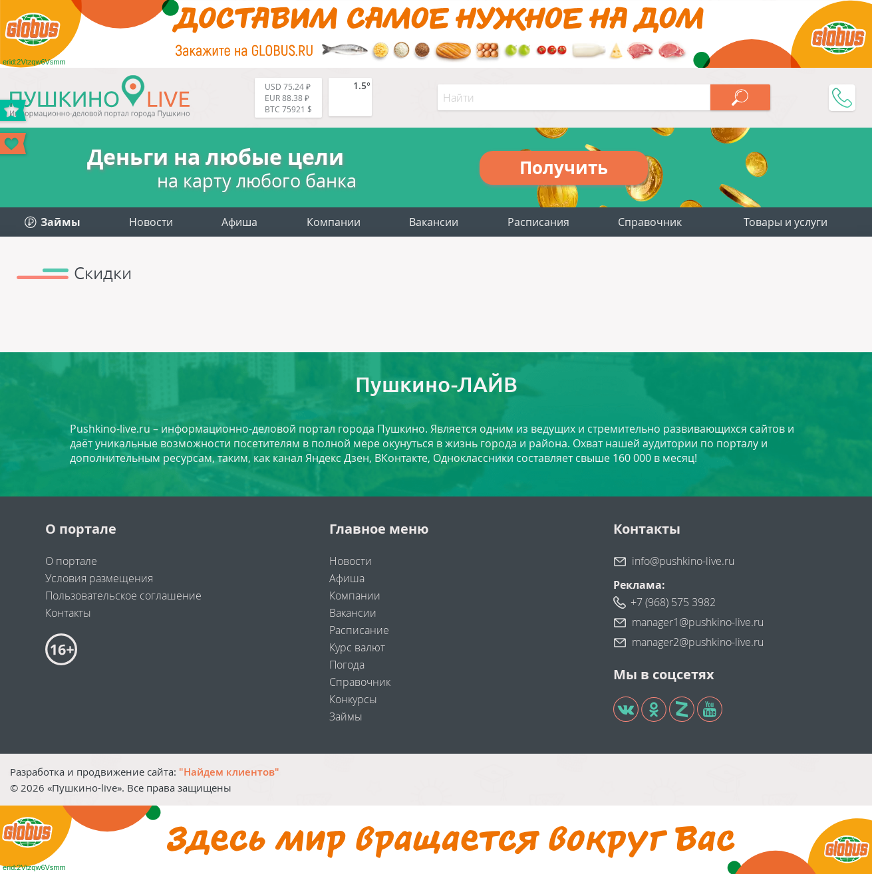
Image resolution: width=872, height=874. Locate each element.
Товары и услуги (785, 222)
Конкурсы (353, 699)
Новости (151, 222)
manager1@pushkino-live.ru (698, 622)
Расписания (538, 222)
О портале (71, 561)
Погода (346, 664)
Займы (346, 716)
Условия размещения (99, 578)
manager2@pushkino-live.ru (698, 642)
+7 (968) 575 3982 (673, 602)
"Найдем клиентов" (229, 771)
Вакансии (433, 222)
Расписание (359, 630)
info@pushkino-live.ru (683, 561)
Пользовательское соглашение (123, 595)
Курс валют (357, 647)
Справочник (650, 222)
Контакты (68, 612)
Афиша (239, 222)
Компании (334, 222)
